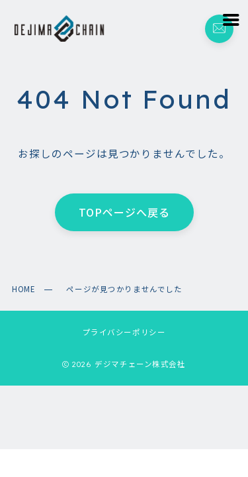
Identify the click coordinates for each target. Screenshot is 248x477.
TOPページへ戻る (124, 213)
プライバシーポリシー (124, 332)
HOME (23, 289)
